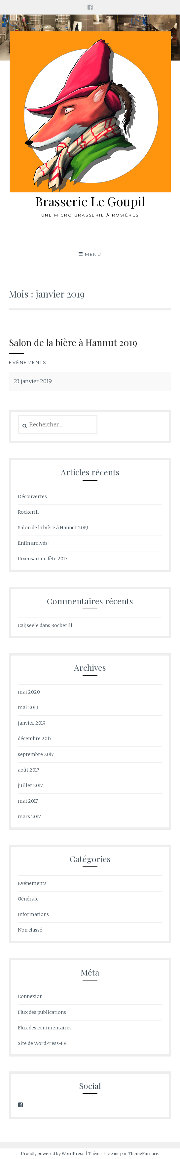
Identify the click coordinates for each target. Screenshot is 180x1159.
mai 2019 (28, 707)
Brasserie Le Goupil (90, 201)
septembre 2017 (36, 754)
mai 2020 (29, 692)
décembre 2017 (35, 738)
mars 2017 (29, 816)
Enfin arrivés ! (34, 543)
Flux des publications (42, 1012)
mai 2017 (28, 801)
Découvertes (32, 497)
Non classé (30, 930)
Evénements (28, 362)
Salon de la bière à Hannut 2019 (73, 342)
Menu (93, 254)
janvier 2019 (32, 723)
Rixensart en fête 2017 (42, 559)
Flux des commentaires (45, 1028)
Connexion (30, 996)
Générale (28, 899)
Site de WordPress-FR (42, 1043)
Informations (33, 914)
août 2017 (28, 770)
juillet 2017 (30, 785)
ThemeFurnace (143, 1153)
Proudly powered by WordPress (53, 1153)
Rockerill (28, 512)
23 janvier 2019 (33, 381)
